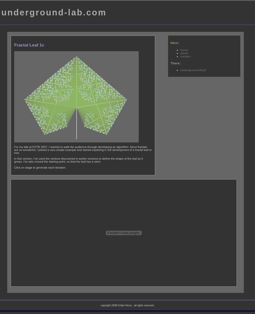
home (184, 49)
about (184, 53)
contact (185, 56)
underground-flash (193, 70)
